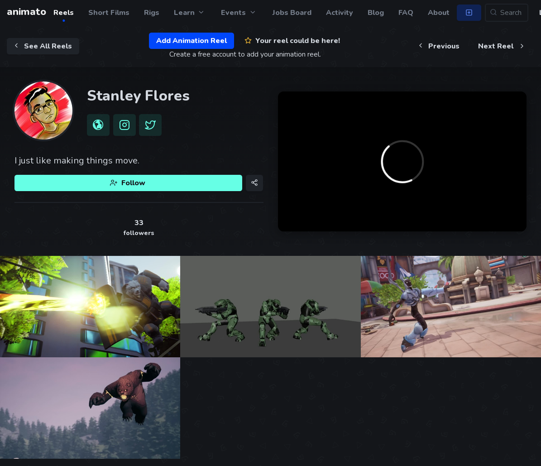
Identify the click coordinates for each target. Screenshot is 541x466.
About (439, 13)
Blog (376, 13)
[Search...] (506, 13)
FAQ (405, 13)
